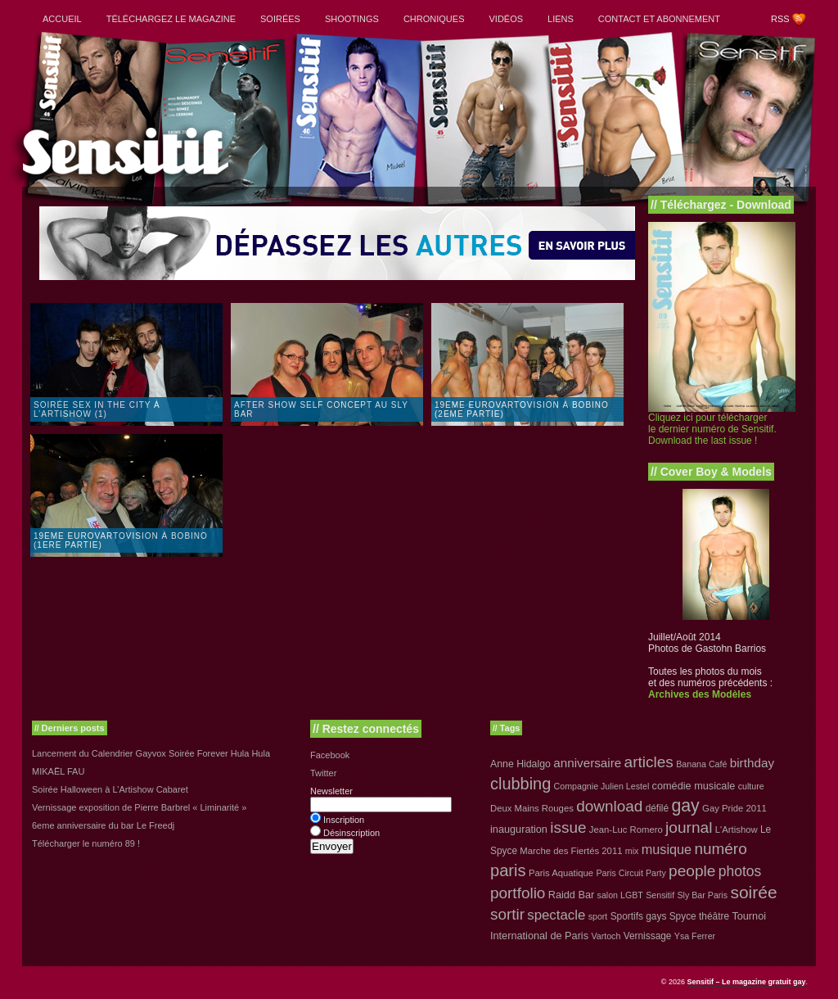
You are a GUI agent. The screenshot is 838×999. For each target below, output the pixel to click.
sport (598, 916)
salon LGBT (620, 895)
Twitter (323, 773)
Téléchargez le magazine (171, 19)
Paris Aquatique (561, 873)
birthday (752, 763)
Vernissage (648, 936)
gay (685, 806)
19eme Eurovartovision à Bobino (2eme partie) (522, 409)
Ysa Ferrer (694, 936)
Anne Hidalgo (520, 764)
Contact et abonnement (659, 19)
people (692, 870)
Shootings (352, 19)
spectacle (556, 915)
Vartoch (605, 936)
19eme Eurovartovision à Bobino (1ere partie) (121, 540)
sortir (507, 914)
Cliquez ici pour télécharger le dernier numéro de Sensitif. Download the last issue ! (712, 429)
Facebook (329, 755)
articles (649, 762)
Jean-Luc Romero (626, 829)
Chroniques (434, 19)
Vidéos (506, 19)
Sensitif (660, 895)
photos (740, 871)
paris (508, 870)
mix (632, 851)
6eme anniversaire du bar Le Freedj (103, 825)
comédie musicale (694, 786)
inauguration (518, 829)
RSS (780, 19)
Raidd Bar (571, 894)
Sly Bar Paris (702, 895)
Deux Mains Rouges (532, 808)
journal (688, 827)
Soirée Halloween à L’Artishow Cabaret (110, 789)
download (609, 806)
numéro (720, 848)
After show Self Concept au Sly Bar (321, 409)
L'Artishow (736, 829)
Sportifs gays (638, 916)
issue (568, 827)
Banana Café (701, 764)
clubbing (520, 784)
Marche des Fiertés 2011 (571, 851)
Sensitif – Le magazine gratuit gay (746, 982)
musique (667, 849)
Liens (560, 19)
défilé (657, 808)
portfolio (517, 893)
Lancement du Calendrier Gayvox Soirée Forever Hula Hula (151, 753)
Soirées (280, 19)
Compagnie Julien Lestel (602, 786)
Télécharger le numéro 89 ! (86, 843)
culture (751, 786)
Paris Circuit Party (631, 873)
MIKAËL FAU (58, 771)
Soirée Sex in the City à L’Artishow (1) (97, 409)
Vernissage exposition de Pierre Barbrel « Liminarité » (139, 807)
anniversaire (587, 763)
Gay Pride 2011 (734, 808)
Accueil (62, 19)
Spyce (682, 916)
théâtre (714, 916)
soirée (753, 892)
